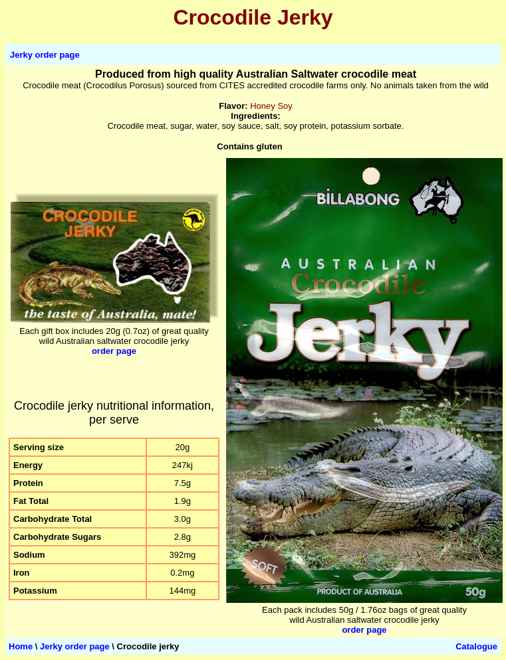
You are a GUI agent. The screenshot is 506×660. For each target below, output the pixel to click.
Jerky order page (45, 55)
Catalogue (476, 646)
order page (114, 351)
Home (21, 646)
